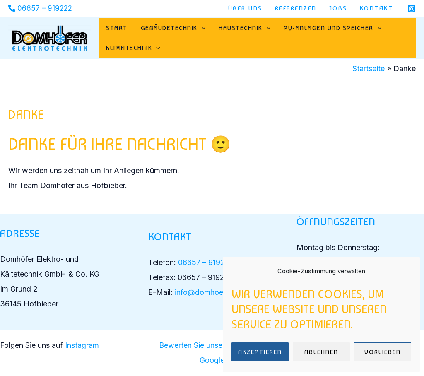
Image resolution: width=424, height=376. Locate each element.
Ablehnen (321, 352)
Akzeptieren (260, 352)
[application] (202, 28)
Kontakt (376, 8)
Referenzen (296, 8)
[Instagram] (411, 9)
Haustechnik (244, 28)
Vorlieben (382, 352)
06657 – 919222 (44, 8)
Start (117, 28)
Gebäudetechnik (173, 28)
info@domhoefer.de (209, 292)
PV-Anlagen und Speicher (332, 28)
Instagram (83, 345)
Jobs (338, 8)
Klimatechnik (133, 48)
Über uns (245, 8)
